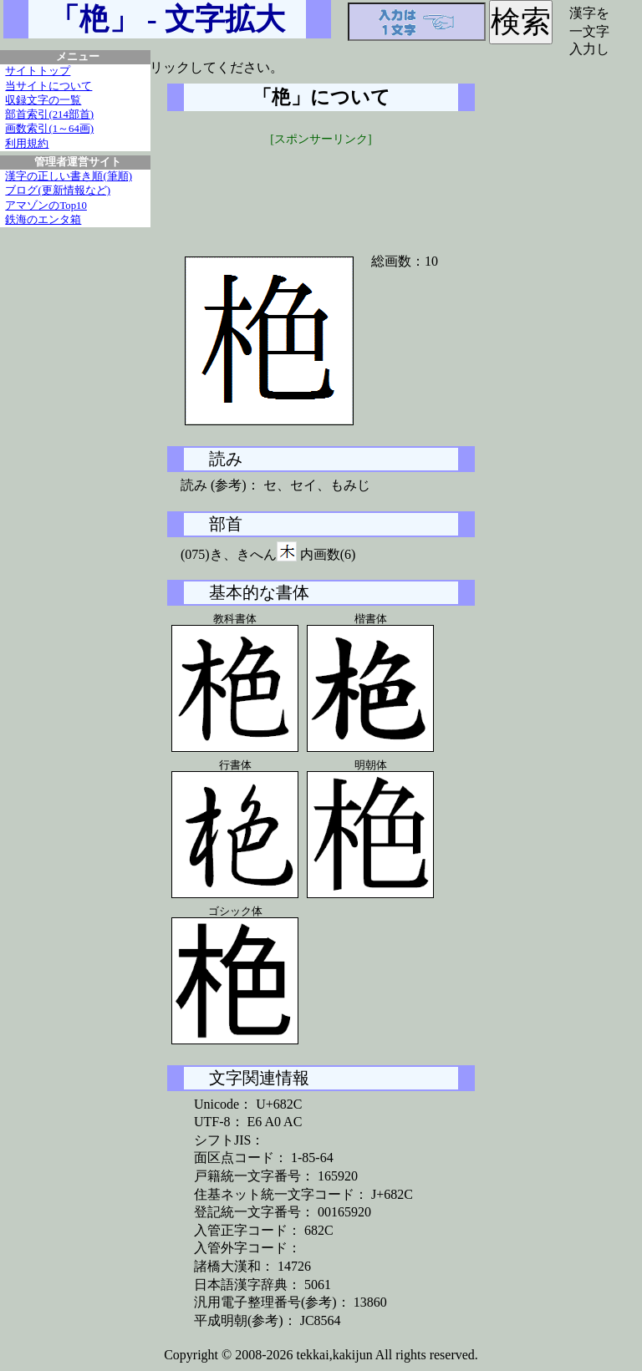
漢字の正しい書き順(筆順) (68, 176)
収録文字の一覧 (43, 100)
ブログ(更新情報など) (57, 190)
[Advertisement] (321, 189)
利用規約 (26, 144)
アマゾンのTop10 (46, 205)
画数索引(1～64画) (49, 129)
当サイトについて (48, 86)
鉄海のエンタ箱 (43, 220)
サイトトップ (37, 71)
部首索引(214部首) (49, 114)
